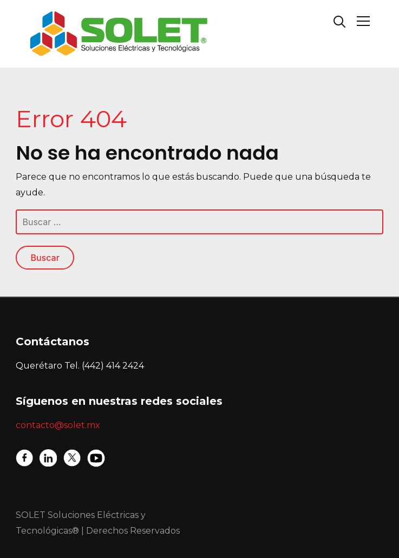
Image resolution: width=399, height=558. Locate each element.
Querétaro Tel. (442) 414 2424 (80, 365)
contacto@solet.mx (58, 425)
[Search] (339, 20)
